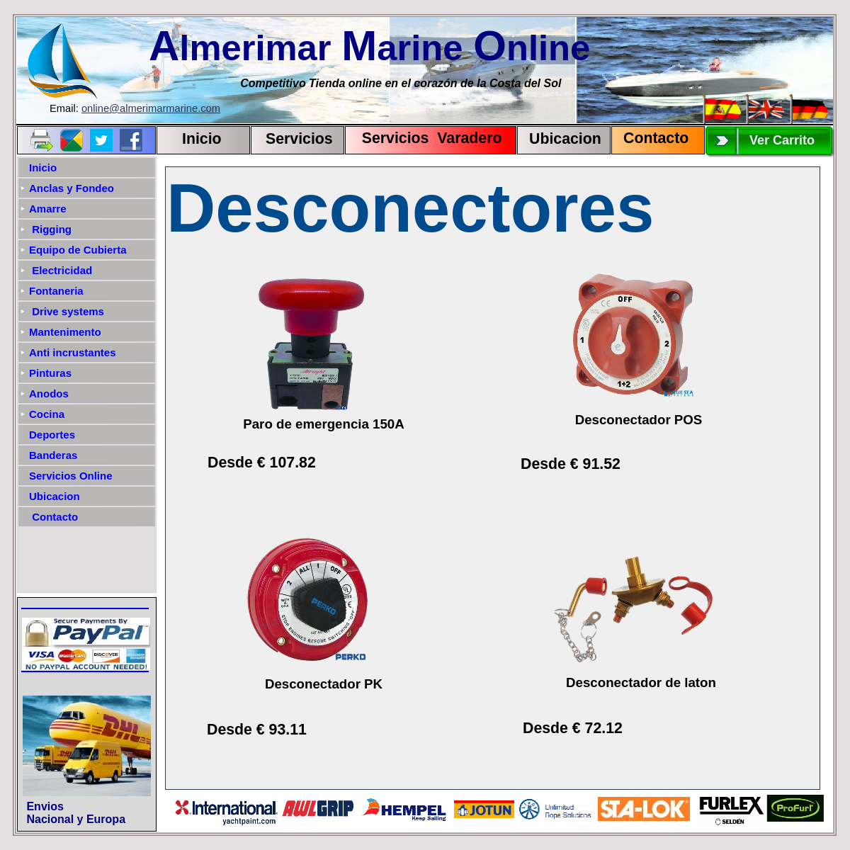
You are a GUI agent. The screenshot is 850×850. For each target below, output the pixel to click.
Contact (651, 138)
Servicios (299, 138)
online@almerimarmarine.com (150, 108)
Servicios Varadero (425, 138)
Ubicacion (565, 138)
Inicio (202, 138)
